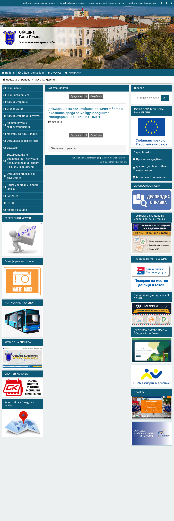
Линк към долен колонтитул (142, 3)
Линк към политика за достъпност (106, 3)
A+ (162, 3)
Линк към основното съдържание (39, 3)
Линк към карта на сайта (72, 3)
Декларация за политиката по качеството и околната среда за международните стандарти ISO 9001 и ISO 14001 (85, 113)
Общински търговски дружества (21, 176)
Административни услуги (23, 116)
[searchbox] (148, 98)
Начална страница (16, 79)
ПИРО (10, 203)
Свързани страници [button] (63, 148)
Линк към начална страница (85, 158)
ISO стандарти (44, 79)
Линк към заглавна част (113, 158)
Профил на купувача (149, 159)
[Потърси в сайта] (165, 98)
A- (167, 3)
